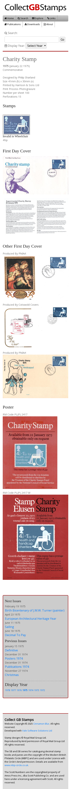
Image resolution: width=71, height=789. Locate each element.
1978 (7, 690)
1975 (24, 690)
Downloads (32, 24)
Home (9, 18)
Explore (37, 18)
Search (23, 18)
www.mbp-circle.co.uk (16, 765)
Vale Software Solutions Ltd (37, 730)
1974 (30, 690)
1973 (36, 690)
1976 (19, 690)
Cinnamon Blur (41, 723)
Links (51, 18)
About (48, 24)
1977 (13, 690)
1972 (42, 690)
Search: (11, 33)
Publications (13, 24)
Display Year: (15, 46)
